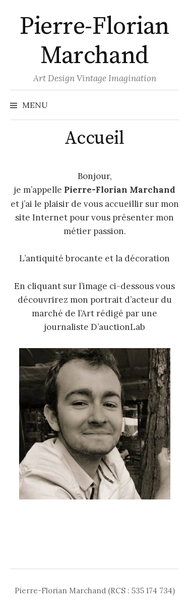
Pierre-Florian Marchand (94, 41)
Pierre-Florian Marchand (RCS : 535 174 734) (95, 590)
